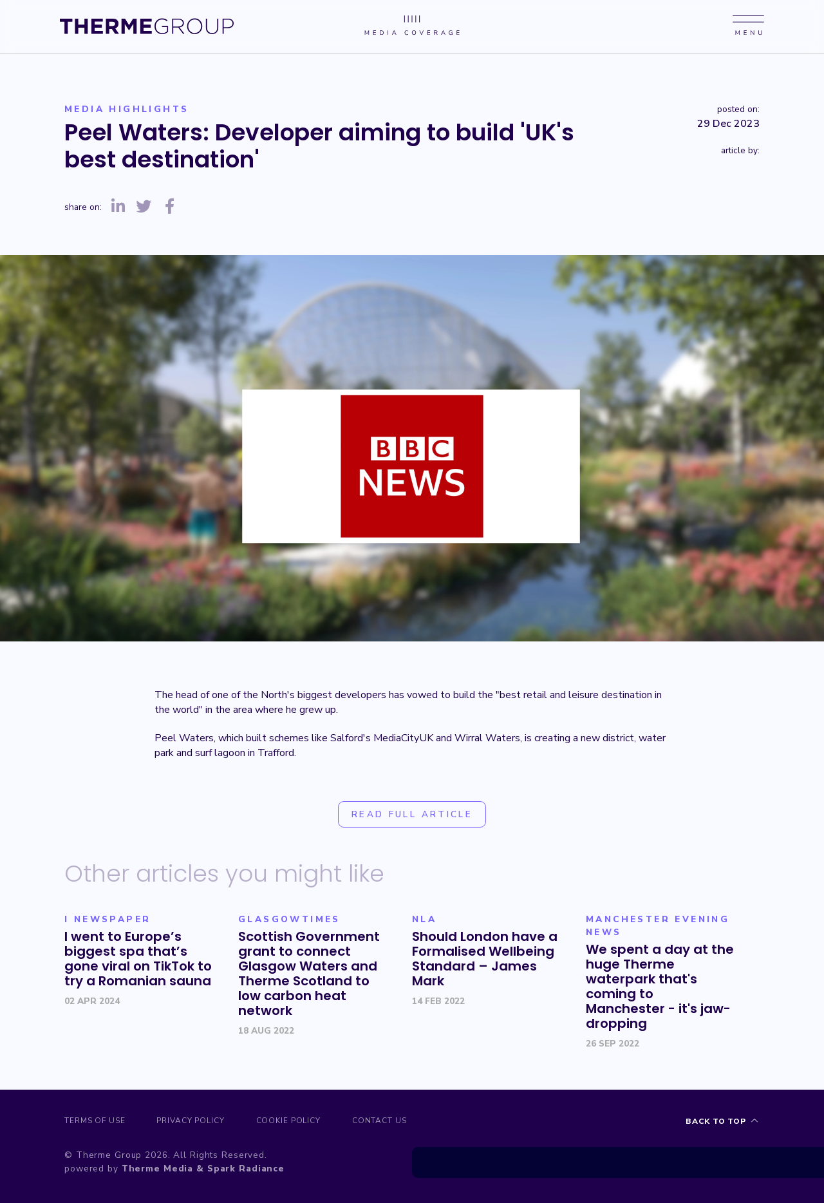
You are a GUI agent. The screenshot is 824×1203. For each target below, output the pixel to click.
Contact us (389, 1121)
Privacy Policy (195, 1121)
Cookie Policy (295, 1121)
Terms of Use (95, 1121)
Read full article (412, 814)
